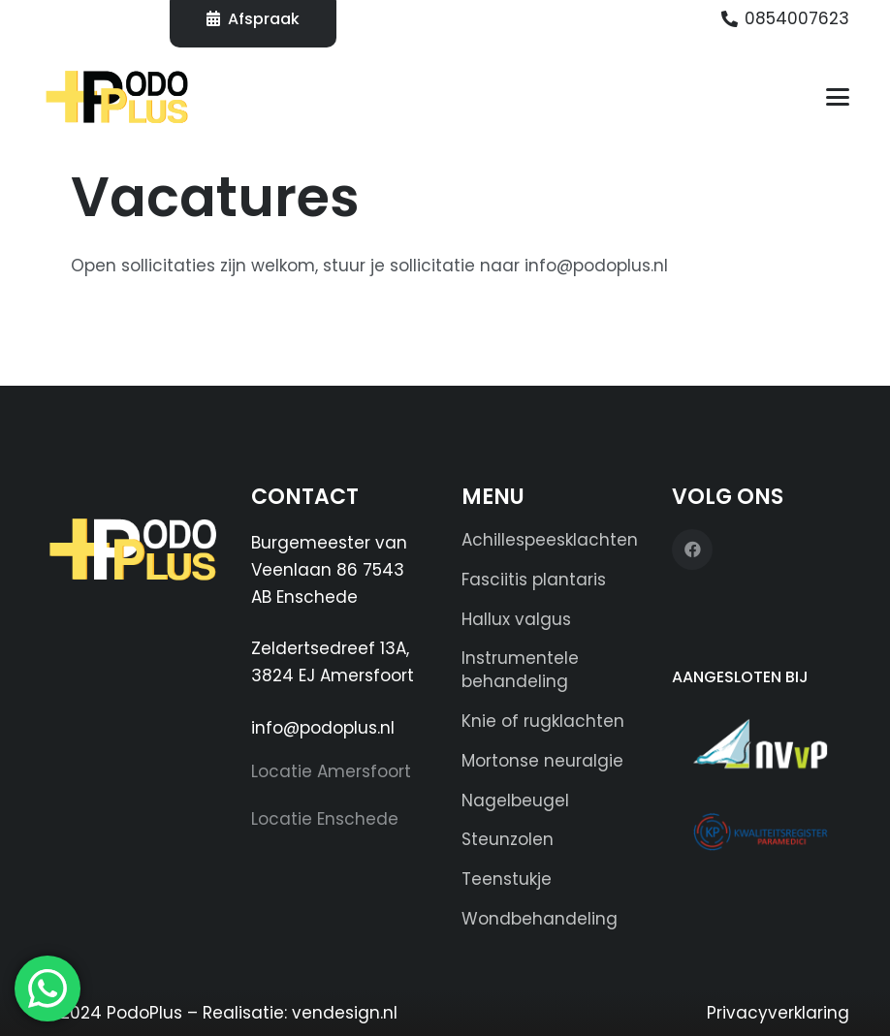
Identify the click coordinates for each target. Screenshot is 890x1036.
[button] (837, 97)
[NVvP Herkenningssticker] (760, 744)
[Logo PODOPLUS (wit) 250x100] (130, 558)
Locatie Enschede (324, 819)
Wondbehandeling (539, 918)
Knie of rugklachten (542, 721)
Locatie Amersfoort (331, 771)
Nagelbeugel (515, 800)
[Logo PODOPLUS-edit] (117, 97)
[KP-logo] (760, 831)
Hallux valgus (516, 619)
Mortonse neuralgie (542, 760)
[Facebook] (693, 550)
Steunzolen (507, 839)
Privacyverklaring (778, 1012)
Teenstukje (506, 879)
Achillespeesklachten (549, 539)
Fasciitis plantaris (533, 579)
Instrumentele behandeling (520, 669)
